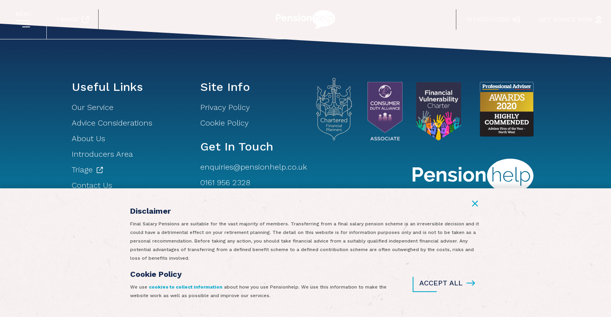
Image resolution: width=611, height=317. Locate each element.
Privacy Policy (225, 107)
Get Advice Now (570, 19)
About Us (88, 138)
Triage (72, 19)
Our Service (92, 107)
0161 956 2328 (225, 182)
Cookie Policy (224, 123)
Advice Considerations (112, 123)
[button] (475, 203)
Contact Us (92, 185)
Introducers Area (102, 154)
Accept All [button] (447, 283)
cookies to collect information (186, 287)
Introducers (493, 19)
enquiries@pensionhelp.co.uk (253, 167)
